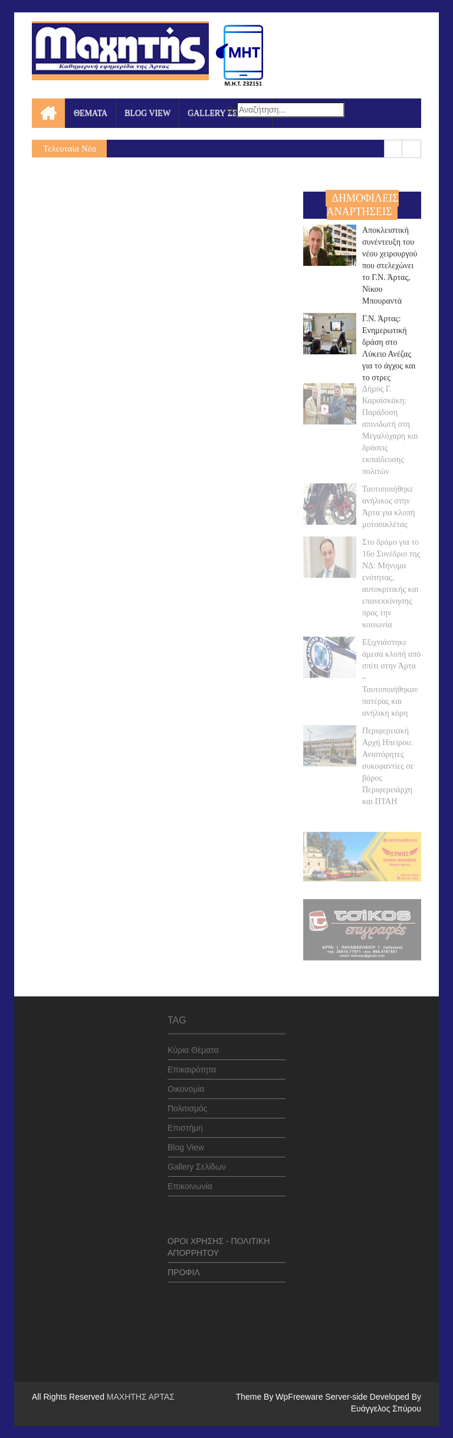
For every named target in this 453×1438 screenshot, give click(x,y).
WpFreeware (300, 1396)
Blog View (186, 1143)
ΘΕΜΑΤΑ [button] (90, 112)
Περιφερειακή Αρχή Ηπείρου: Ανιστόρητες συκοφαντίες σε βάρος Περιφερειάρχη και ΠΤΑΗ (388, 761)
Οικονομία (186, 1085)
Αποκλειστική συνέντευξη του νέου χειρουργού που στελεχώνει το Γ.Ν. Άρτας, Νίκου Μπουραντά (390, 265)
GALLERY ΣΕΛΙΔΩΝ (226, 112)
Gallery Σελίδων (197, 1162)
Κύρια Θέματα (193, 1046)
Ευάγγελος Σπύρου (386, 1408)
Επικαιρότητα (192, 1065)
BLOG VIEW (147, 112)
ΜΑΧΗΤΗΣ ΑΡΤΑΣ (141, 1396)
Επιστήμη (185, 1123)
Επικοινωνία (190, 1182)
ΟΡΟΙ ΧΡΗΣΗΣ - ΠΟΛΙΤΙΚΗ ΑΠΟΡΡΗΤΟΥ (219, 1242)
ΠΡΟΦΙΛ (184, 1268)
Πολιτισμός (188, 1104)
